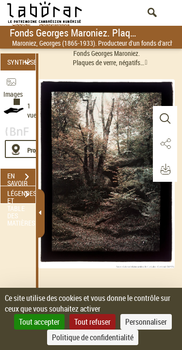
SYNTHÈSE (21, 61)
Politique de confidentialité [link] (92, 337)
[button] (165, 118)
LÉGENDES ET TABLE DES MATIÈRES (21, 195)
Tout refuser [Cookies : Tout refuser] (92, 321)
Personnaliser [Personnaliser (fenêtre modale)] (146, 321)
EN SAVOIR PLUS (21, 178)
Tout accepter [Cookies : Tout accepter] (39, 321)
